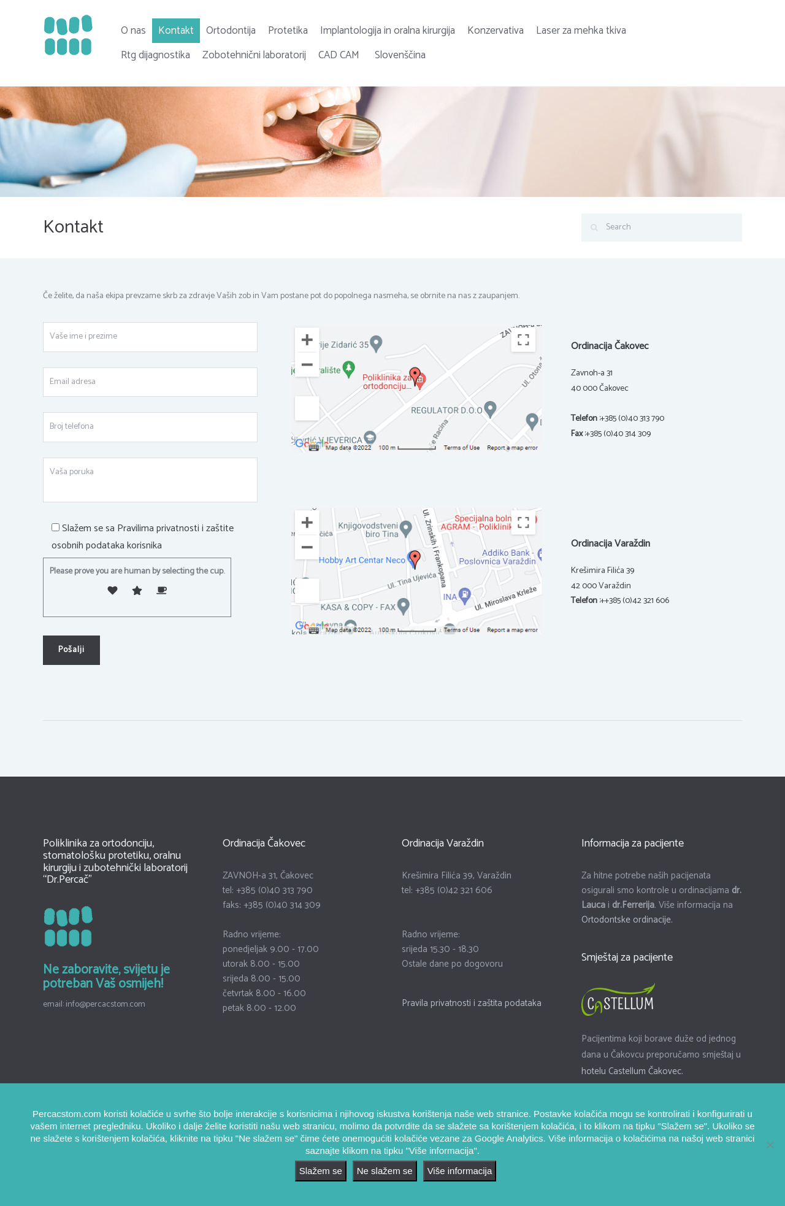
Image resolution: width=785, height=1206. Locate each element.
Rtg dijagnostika (155, 55)
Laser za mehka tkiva (581, 30)
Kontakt (176, 30)
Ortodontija (231, 30)
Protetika (288, 30)
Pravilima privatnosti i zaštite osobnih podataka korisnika (143, 537)
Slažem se (320, 1171)
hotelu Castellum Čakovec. (632, 1071)
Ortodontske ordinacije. (627, 920)
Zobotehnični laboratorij (254, 55)
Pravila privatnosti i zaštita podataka (472, 1003)
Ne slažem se (385, 1171)
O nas (133, 30)
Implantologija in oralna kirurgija (387, 30)
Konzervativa (495, 30)
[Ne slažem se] (770, 1145)
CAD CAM (338, 55)
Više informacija (459, 1171)
